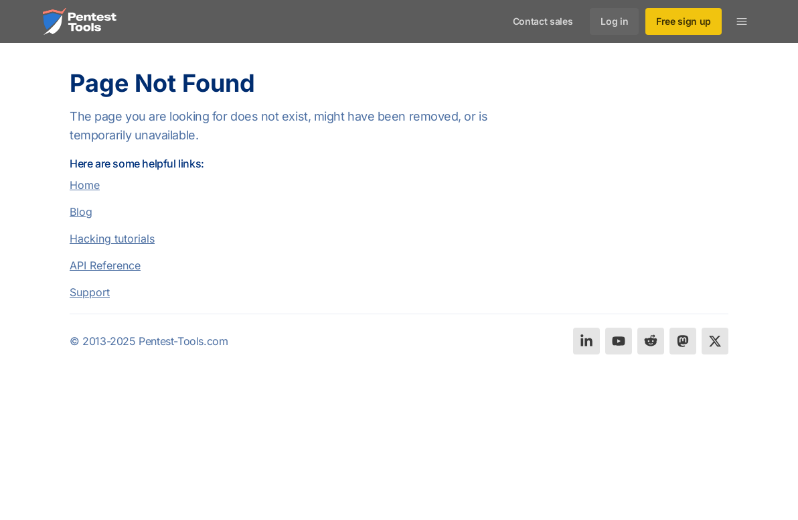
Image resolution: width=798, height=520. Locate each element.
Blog (81, 211)
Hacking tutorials (112, 238)
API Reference (105, 265)
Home (85, 185)
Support (90, 292)
